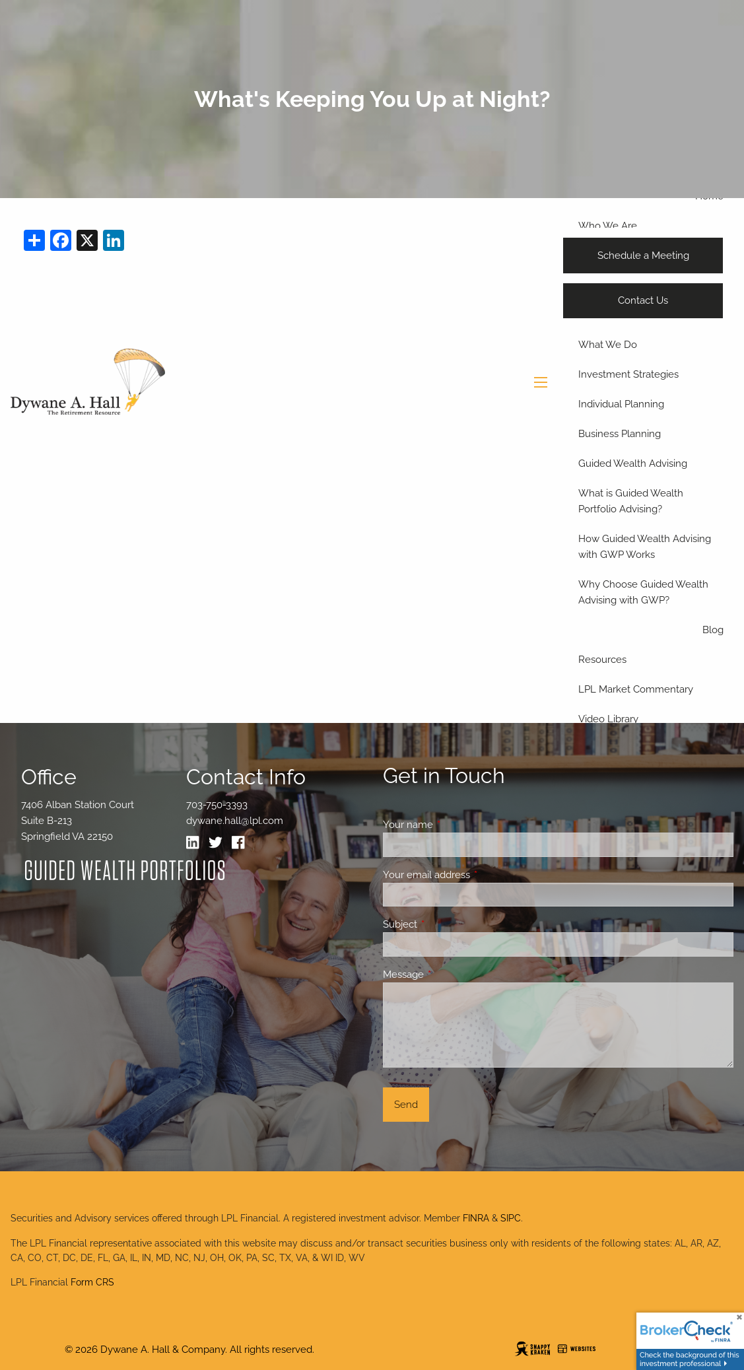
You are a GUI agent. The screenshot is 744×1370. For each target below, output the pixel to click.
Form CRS (92, 1282)
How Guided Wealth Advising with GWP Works (644, 547)
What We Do (607, 345)
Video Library (608, 719)
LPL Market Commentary (635, 689)
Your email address (474, 875)
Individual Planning (621, 404)
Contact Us (643, 300)
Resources (602, 660)
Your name (456, 825)
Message (451, 974)
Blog (713, 630)
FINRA (476, 1218)
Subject (448, 924)
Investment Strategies (628, 374)
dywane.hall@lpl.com (234, 821)
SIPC (510, 1218)
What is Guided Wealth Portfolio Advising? (630, 501)
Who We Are (607, 226)
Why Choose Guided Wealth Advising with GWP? (643, 592)
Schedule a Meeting (643, 255)
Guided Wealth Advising (632, 463)
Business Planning (619, 434)
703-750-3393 (217, 805)
